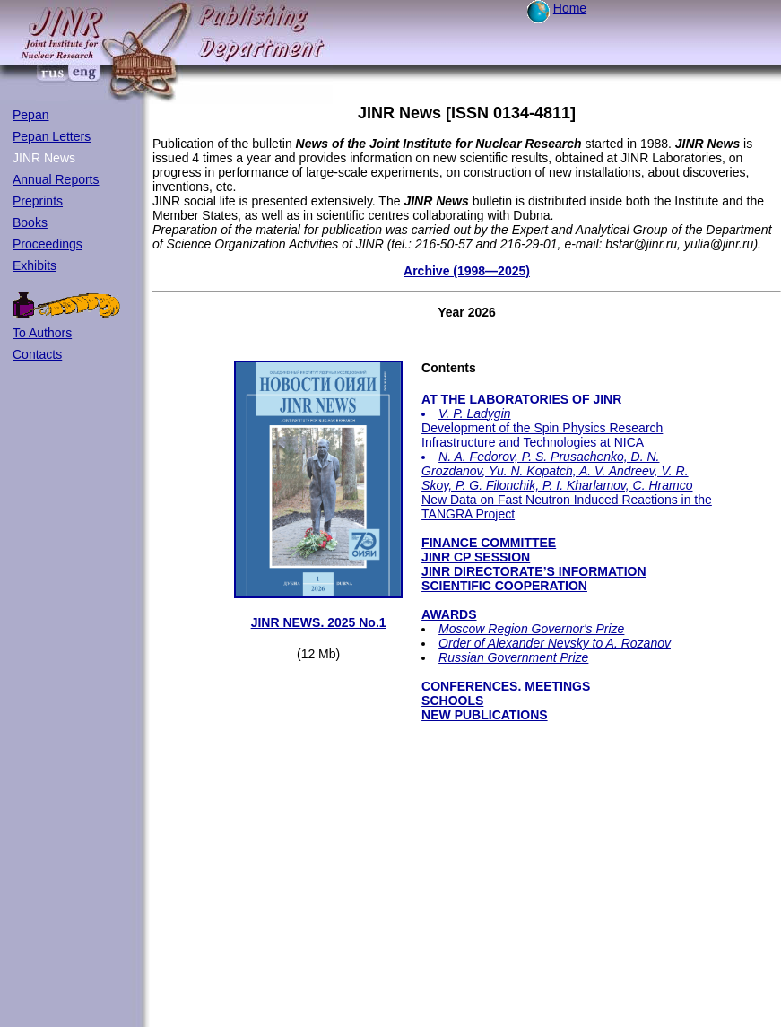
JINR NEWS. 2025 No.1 (318, 622)
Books (30, 222)
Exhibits (34, 265)
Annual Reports (56, 179)
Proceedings (47, 244)
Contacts (37, 354)
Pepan (30, 115)
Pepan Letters (52, 136)
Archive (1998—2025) (467, 271)
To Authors (42, 333)
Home (569, 8)
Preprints (38, 201)
